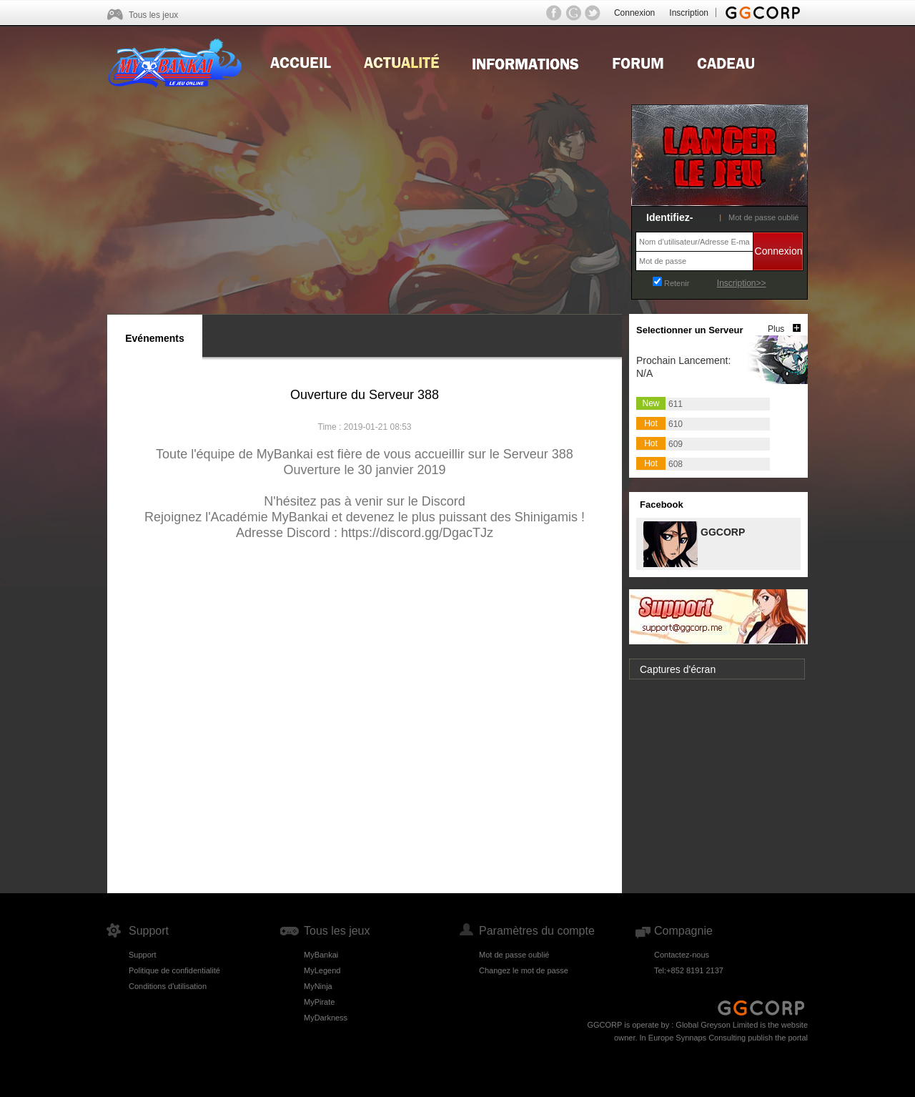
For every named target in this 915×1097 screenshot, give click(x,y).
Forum (638, 61)
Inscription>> (741, 283)
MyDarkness (325, 1017)
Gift (726, 61)
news (401, 61)
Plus (776, 329)
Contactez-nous (681, 954)
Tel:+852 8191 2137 (688, 970)
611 (675, 404)
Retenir (676, 283)
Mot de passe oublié (763, 217)
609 (675, 444)
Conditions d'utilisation (168, 986)
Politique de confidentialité (174, 970)
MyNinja (318, 986)
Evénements (154, 338)
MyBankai (321, 954)
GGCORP (722, 531)
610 (675, 424)
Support (143, 954)
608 (675, 464)
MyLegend (322, 970)
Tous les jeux (153, 15)
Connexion (634, 13)
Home (300, 61)
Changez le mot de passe (523, 970)
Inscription (688, 13)
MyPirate (319, 1002)
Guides (525, 61)
